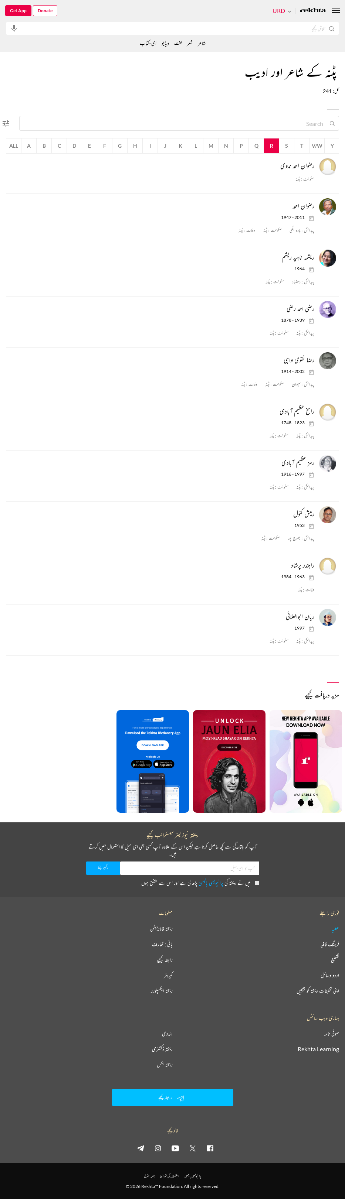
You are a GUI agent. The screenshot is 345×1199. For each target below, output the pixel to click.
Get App (18, 10)
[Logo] (312, 11)
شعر (190, 43)
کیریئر (168, 975)
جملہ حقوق (149, 1176)
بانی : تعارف (162, 944)
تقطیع (335, 960)
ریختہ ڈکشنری (162, 1049)
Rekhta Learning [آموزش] (318, 1049)
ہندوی (167, 1034)
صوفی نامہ (331, 1034)
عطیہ (335, 929)
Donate (45, 10)
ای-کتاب (148, 43)
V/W (317, 146)
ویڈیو (165, 43)
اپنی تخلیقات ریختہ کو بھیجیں (318, 991)
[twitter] (193, 1148)
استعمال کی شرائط (169, 1176)
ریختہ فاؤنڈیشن (161, 929)
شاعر (202, 43)
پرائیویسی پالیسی (211, 882)
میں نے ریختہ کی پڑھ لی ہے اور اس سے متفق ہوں (200, 882)
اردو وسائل (330, 975)
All (13, 146)
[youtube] (175, 1148)
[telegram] (140, 1148)
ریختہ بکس (165, 1065)
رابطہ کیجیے (165, 960)
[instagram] (158, 1148)
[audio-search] (14, 28)
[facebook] (210, 1148)
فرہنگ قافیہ (330, 944)
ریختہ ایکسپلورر (162, 991)
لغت (178, 43)
